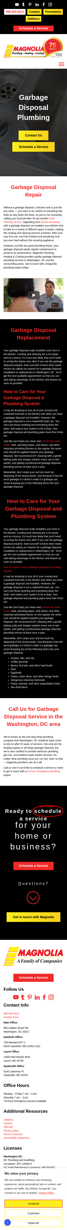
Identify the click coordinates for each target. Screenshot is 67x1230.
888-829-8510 (11, 1013)
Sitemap (8, 1126)
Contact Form (11, 1017)
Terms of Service (13, 1134)
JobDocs (8, 1119)
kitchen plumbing (50, 222)
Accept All (33, 1203)
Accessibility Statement (16, 1137)
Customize (33, 1213)
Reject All (33, 1223)
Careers (8, 1123)
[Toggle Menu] (61, 64)
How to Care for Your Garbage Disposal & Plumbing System (25, 397)
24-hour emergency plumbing (43, 771)
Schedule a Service (33, 28)
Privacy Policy (46, 1192)
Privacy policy (11, 1130)
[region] (33, 1199)
